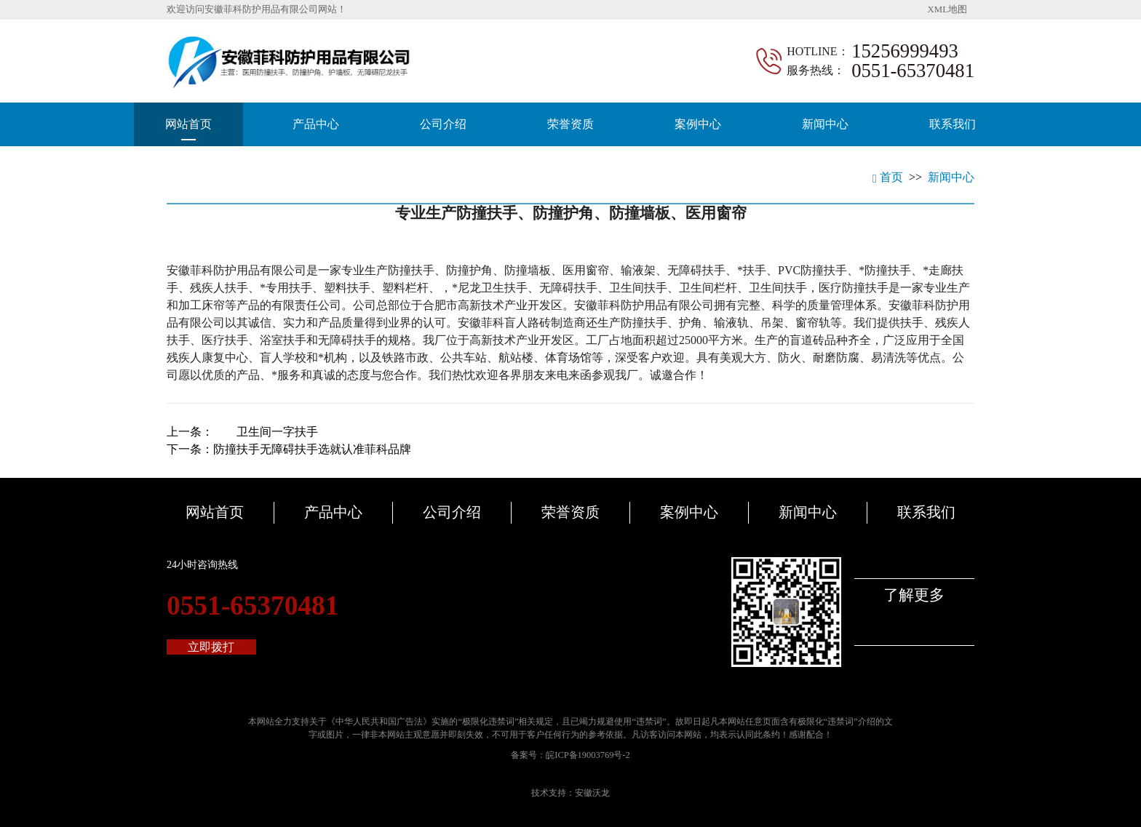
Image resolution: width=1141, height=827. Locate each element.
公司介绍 (443, 124)
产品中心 (316, 124)
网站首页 (188, 124)
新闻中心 (825, 124)
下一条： (289, 449)
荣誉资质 (570, 124)
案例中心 (698, 124)
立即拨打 (211, 647)
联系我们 (952, 124)
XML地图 (947, 9)
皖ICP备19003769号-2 (587, 755)
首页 (887, 177)
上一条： (242, 432)
